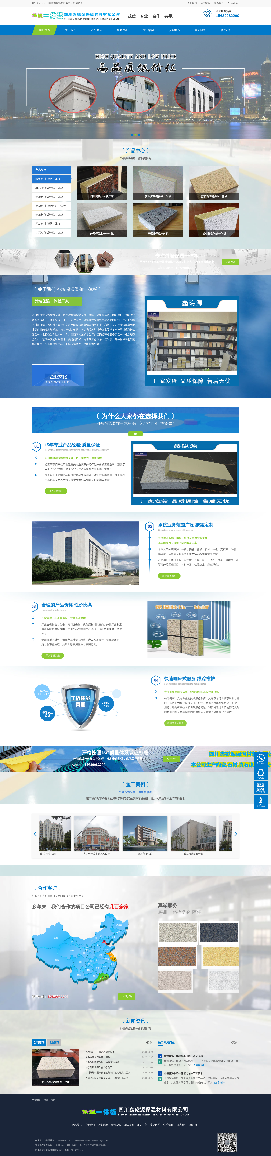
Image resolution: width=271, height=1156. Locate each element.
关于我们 (192, 3)
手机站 (233, 3)
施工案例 (205, 3)
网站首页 (44, 30)
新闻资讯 (122, 30)
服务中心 (174, 30)
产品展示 (96, 30)
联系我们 (219, 3)
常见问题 (200, 30)
